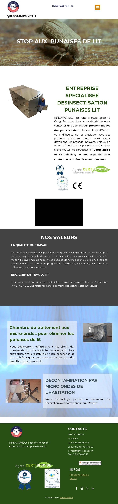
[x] (87, 488)
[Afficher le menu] (97, 7)
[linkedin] (92, 488)
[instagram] (82, 488)
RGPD (73, 478)
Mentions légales (79, 475)
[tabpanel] (59, 41)
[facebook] (76, 488)
